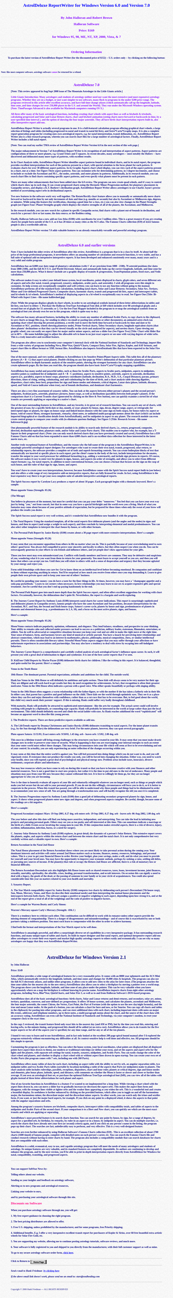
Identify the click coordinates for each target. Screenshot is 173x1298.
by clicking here (51, 1270)
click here (68, 1252)
